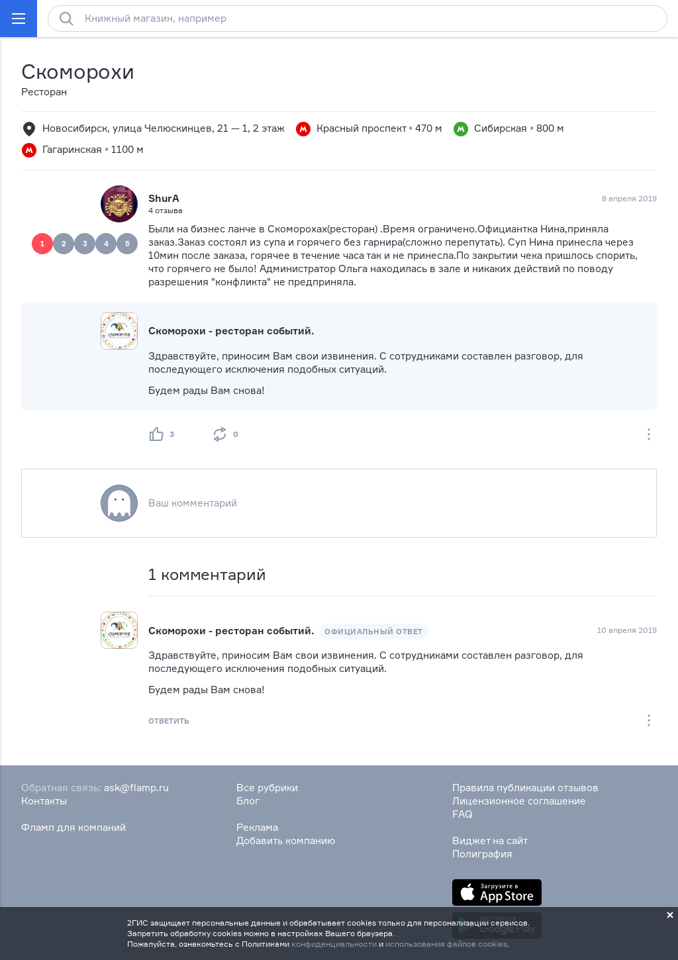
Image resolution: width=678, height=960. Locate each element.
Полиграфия (482, 853)
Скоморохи (77, 71)
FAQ (462, 814)
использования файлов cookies (446, 944)
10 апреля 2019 (627, 630)
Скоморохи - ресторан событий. (231, 330)
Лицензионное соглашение (519, 800)
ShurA (163, 198)
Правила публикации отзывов (525, 787)
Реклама (257, 827)
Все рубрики (267, 787)
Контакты (44, 800)
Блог (248, 800)
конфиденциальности (334, 944)
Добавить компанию (285, 840)
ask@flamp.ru (136, 787)
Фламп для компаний (73, 827)
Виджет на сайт (490, 840)
